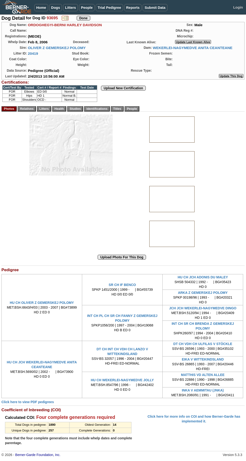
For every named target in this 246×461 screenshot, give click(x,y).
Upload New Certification (123, 88)
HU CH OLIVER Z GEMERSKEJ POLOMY (42, 303)
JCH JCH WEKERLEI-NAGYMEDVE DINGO (202, 308)
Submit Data (155, 7)
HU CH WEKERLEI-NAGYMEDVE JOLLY (122, 380)
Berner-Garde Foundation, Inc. (37, 455)
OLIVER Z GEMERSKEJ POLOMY (57, 48)
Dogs (55, 7)
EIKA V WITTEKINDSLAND (203, 359)
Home (41, 7)
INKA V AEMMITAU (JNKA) (203, 390)
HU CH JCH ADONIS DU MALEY (203, 277)
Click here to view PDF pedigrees (27, 402)
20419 (33, 53)
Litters (70, 7)
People (87, 7)
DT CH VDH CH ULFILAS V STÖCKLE (202, 344)
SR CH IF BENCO (122, 285)
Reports (133, 7)
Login (238, 7)
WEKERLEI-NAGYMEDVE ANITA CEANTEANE (192, 48)
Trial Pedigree (109, 7)
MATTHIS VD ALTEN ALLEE (203, 375)
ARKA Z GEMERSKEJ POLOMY (203, 293)
